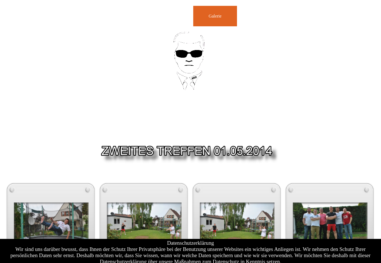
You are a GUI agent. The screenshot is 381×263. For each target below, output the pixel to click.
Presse (171, 16)
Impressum (258, 16)
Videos (302, 16)
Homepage (83, 16)
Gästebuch (127, 16)
